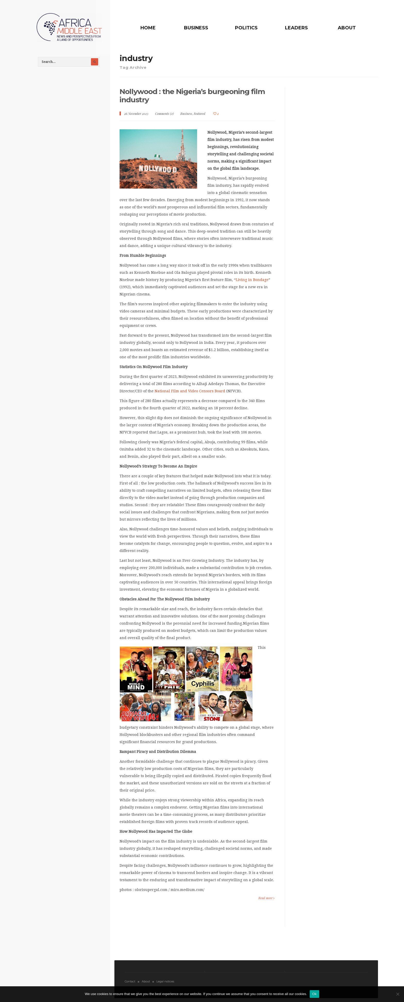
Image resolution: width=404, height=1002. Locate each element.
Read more (266, 900)
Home (164, 28)
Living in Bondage (252, 283)
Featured (199, 116)
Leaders (300, 28)
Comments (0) (164, 116)
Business (208, 28)
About (347, 28)
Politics (254, 28)
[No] (397, 994)
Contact (130, 984)
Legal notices (165, 984)
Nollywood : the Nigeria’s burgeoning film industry (189, 98)
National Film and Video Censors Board (190, 394)
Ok (314, 994)
